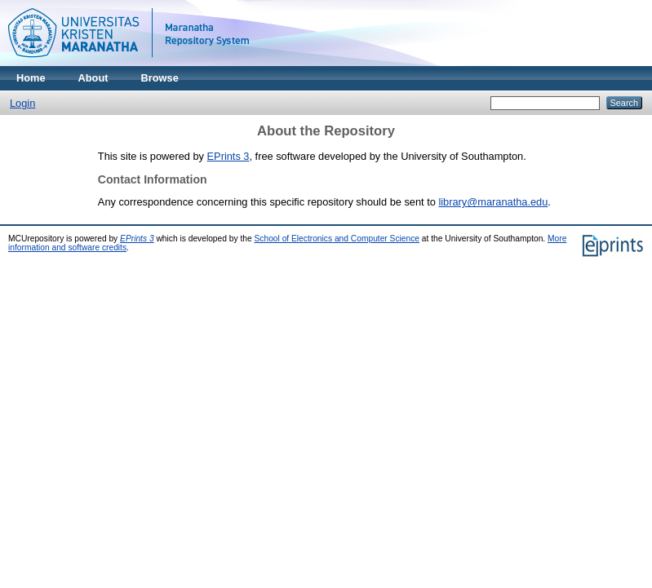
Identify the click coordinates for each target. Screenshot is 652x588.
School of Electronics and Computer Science (337, 238)
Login (22, 103)
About (93, 78)
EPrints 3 (228, 156)
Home (31, 78)
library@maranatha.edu (493, 202)
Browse (160, 78)
